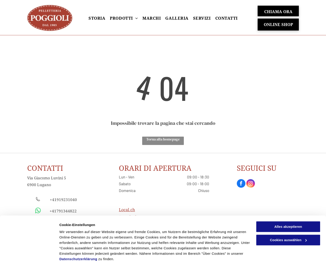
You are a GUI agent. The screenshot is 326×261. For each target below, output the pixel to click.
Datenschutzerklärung (78, 240)
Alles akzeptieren (288, 207)
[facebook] (241, 184)
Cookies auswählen (75, 252)
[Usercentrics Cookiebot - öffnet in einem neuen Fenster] (29, 252)
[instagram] (250, 184)
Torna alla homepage (163, 139)
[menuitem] (97, 18)
